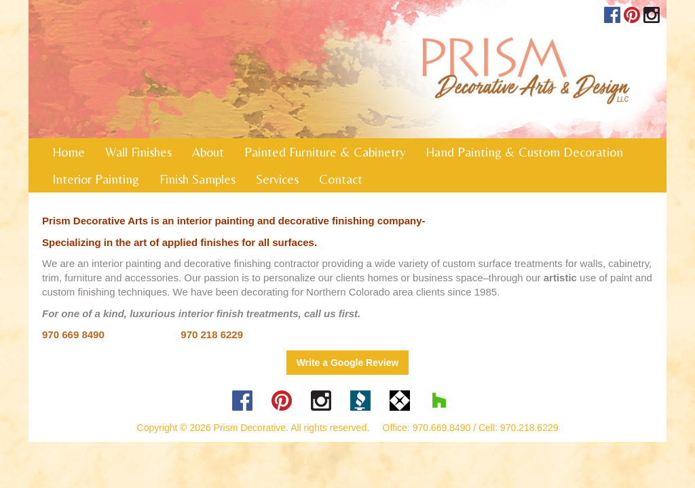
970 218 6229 (212, 334)
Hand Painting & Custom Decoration (524, 151)
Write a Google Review (348, 362)
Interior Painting (95, 178)
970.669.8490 (442, 427)
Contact (340, 178)
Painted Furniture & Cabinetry (324, 151)
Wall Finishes (138, 151)
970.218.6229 (529, 427)
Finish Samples (197, 178)
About (208, 151)
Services (277, 178)
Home (68, 151)
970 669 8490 (73, 334)
